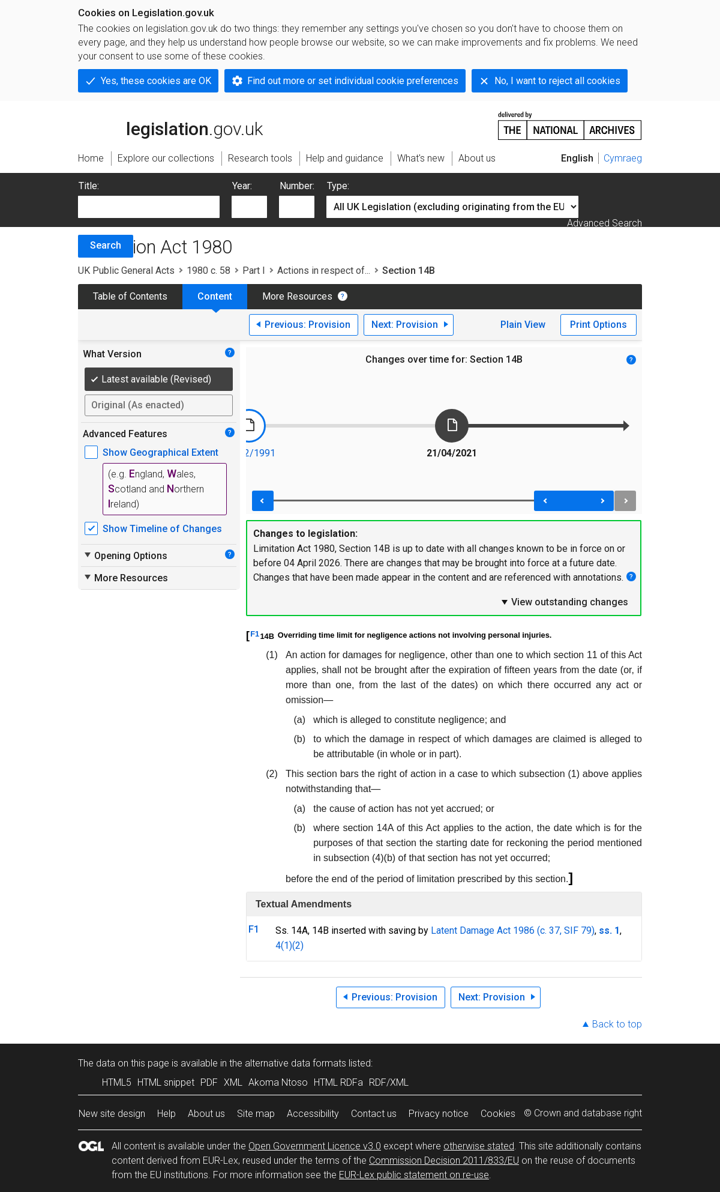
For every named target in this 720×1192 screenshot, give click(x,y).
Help (166, 1113)
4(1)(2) (289, 945)
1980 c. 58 (208, 270)
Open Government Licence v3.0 (314, 1146)
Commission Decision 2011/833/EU (444, 1160)
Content (214, 296)
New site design (112, 1113)
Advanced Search (604, 223)
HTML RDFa (338, 1082)
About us (206, 1113)
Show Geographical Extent (160, 452)
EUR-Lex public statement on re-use (414, 1175)
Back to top (617, 1024)
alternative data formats (295, 1063)
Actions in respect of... (323, 270)
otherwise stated (478, 1146)
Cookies (498, 1113)
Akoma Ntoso (278, 1082)
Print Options (598, 324)
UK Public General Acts (126, 270)
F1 (254, 633)
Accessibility (313, 1113)
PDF (209, 1082)
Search (105, 245)
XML (233, 1082)
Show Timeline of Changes (162, 528)
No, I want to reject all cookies (557, 80)
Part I (253, 270)
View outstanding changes (564, 602)
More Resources (297, 296)
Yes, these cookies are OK (156, 80)
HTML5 (116, 1082)
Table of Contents (130, 296)
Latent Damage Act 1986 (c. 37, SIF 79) (513, 930)
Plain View (522, 324)
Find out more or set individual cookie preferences (352, 80)
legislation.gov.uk (170, 125)
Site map (256, 1113)
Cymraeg (623, 158)
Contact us (374, 1113)
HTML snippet (165, 1082)
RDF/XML (389, 1082)
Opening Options (125, 555)
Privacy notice (439, 1113)
